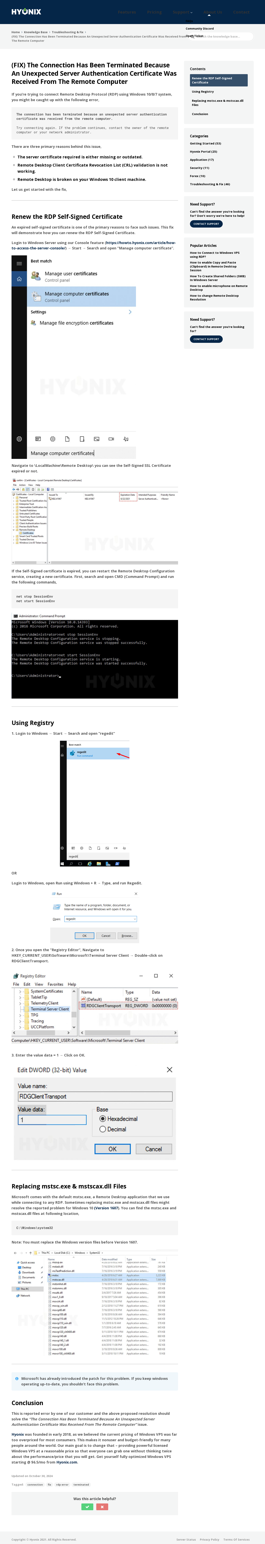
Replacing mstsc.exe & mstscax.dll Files (217, 99)
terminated (81, 1481)
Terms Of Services (236, 1536)
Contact (246, 10)
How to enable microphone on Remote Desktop (219, 284)
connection (35, 1481)
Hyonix (18, 1430)
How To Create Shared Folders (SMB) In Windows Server (218, 274)
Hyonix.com (66, 1458)
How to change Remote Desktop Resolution (214, 294)
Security (196, 164)
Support (204, 10)
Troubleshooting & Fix (206, 180)
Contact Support (206, 335)
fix (49, 1481)
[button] (87, 1503)
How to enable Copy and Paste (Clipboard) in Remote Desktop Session (213, 262)
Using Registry (203, 88)
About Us (226, 10)
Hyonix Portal (200, 148)
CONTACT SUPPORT (206, 220)
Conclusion (200, 110)
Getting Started (202, 140)
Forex (194, 172)
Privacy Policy (209, 1536)
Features (168, 10)
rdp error (62, 1481)
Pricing (186, 10)
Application (198, 156)
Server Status (186, 1536)
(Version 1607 (106, 1204)
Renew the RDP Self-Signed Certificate (212, 77)
